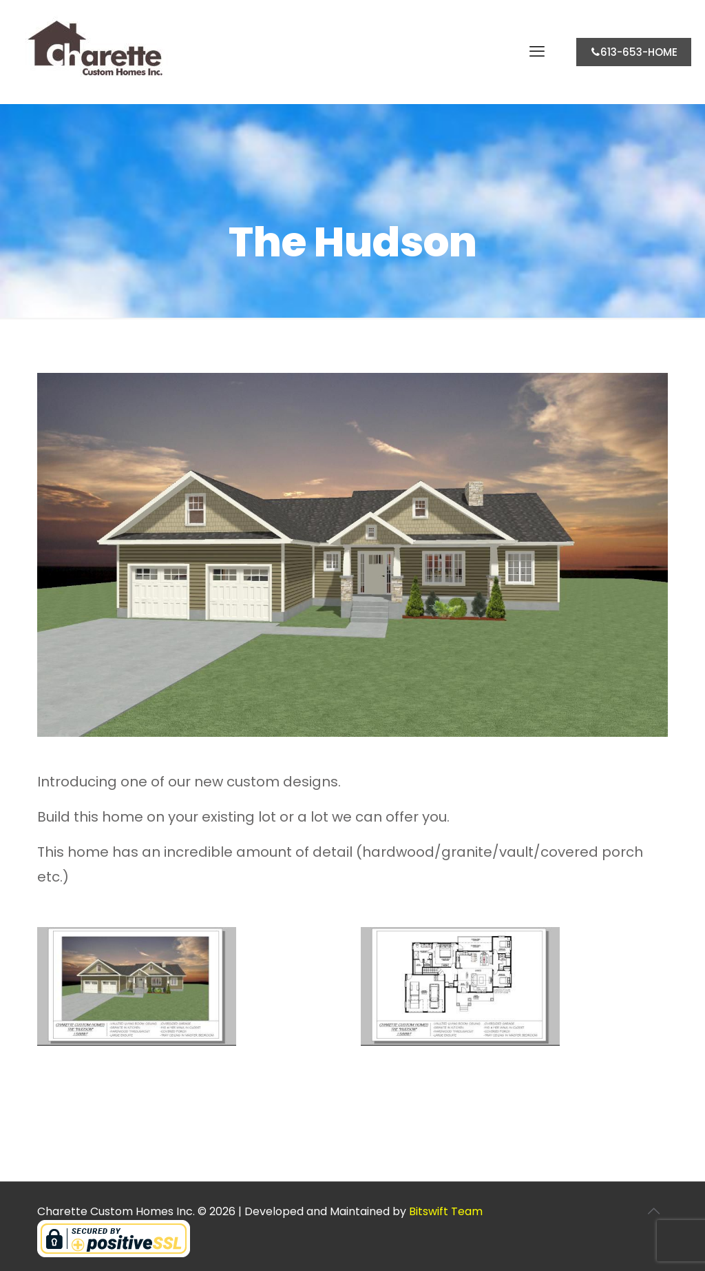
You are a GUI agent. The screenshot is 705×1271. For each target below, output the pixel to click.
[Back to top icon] (653, 1211)
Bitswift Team (446, 1211)
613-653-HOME (633, 52)
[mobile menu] (537, 51)
